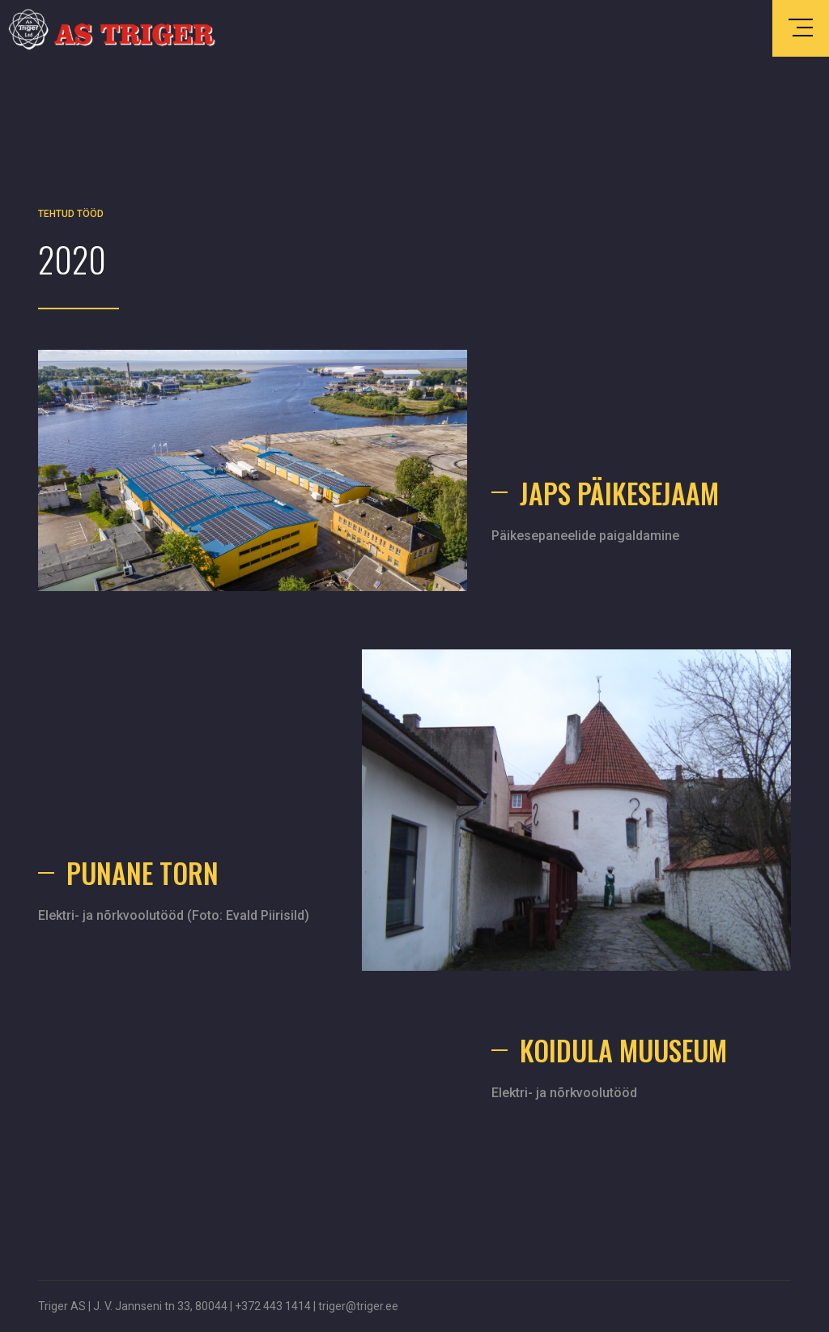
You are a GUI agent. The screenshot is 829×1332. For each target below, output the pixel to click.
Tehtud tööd (71, 213)
